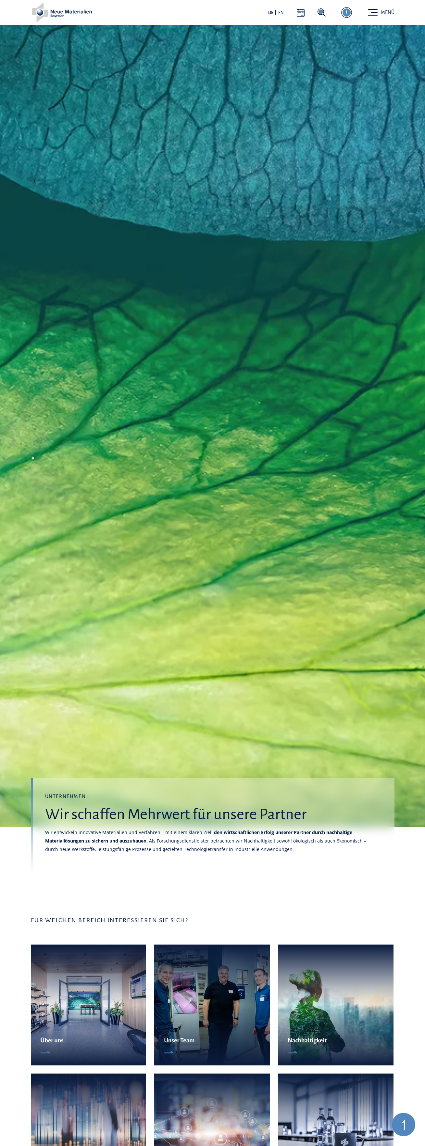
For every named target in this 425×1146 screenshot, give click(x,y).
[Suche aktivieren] (322, 12)
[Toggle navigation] (381, 12)
